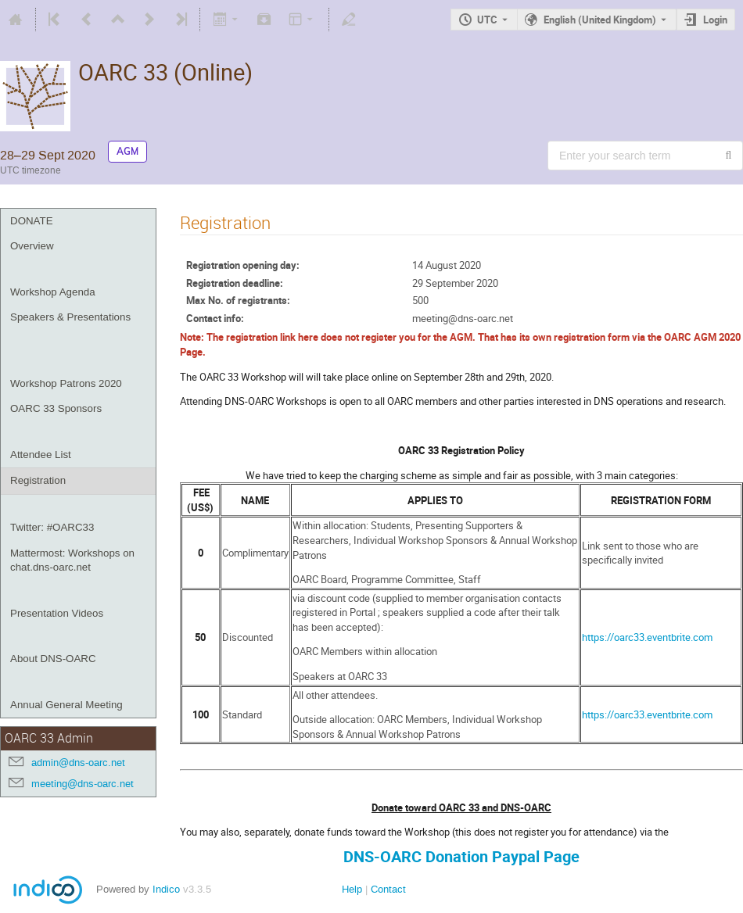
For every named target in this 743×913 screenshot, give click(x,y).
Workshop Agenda (52, 292)
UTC (487, 20)
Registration (38, 480)
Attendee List (40, 454)
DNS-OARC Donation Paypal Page (461, 856)
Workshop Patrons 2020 (66, 383)
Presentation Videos (56, 613)
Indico (166, 889)
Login (715, 20)
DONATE (31, 221)
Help (352, 889)
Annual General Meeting (66, 705)
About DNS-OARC (53, 658)
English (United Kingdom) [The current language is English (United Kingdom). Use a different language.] (600, 20)
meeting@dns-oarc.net (82, 783)
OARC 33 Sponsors (56, 408)
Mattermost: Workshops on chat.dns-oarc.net (72, 560)
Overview (32, 246)
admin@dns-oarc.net (78, 762)
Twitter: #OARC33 (52, 527)
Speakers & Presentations (70, 317)
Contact (388, 889)
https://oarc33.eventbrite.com (647, 637)
